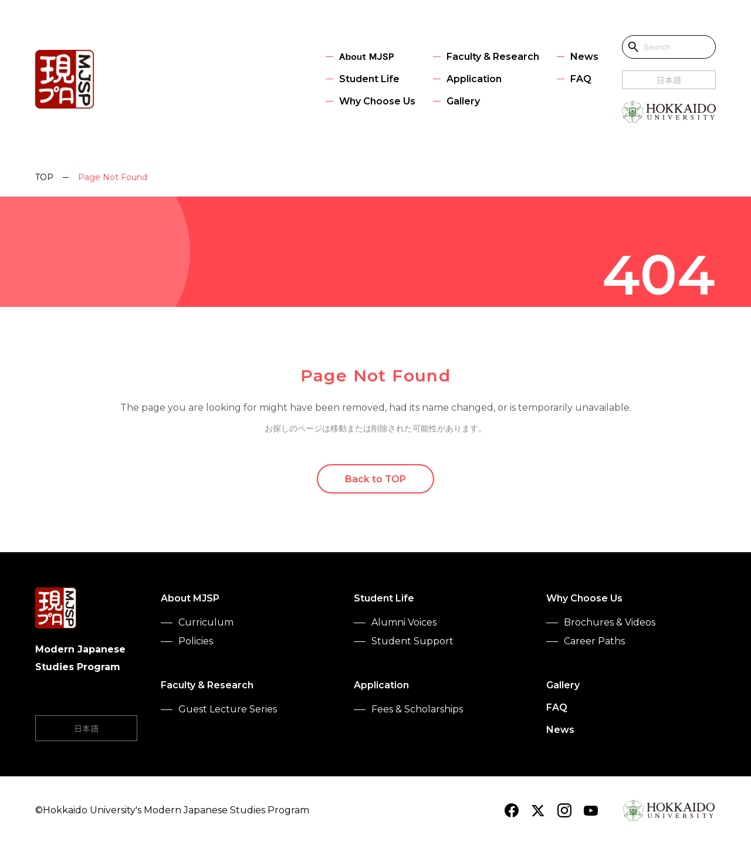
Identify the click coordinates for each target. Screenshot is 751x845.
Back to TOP (376, 479)
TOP (44, 177)
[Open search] (633, 47)
